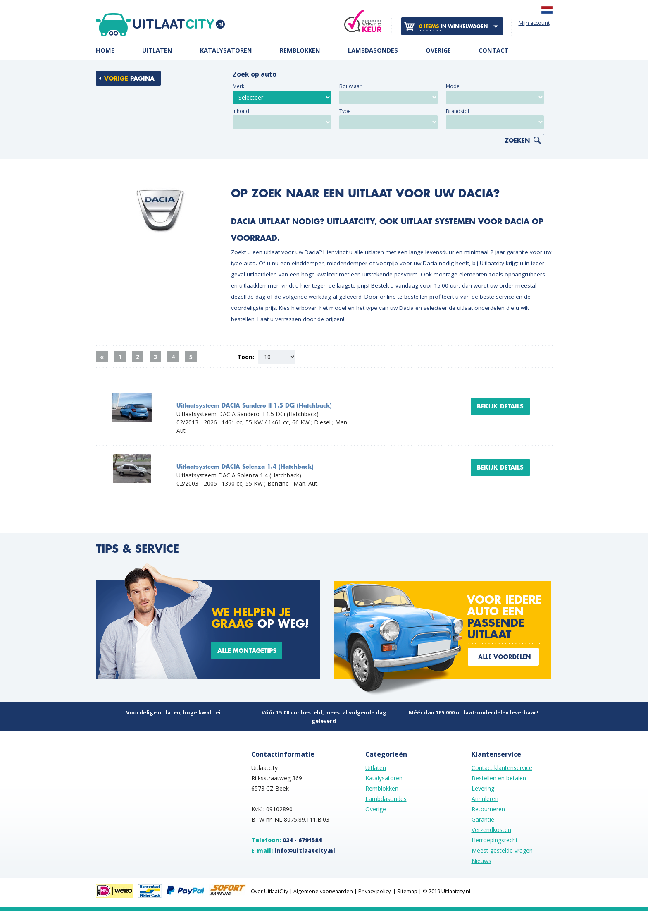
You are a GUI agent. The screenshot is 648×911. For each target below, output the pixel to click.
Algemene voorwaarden (323, 891)
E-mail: (293, 850)
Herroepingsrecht (495, 840)
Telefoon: (286, 840)
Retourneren (488, 809)
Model (453, 86)
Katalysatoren (226, 50)
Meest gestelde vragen (502, 850)
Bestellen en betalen (499, 778)
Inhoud (241, 111)
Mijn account (534, 22)
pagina (129, 79)
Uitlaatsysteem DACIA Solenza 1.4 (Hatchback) (245, 467)
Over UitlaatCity (269, 891)
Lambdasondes (373, 50)
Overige (438, 50)
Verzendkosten (491, 830)
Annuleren (485, 799)
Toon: (245, 357)
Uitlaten (157, 50)
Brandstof (457, 111)
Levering (483, 788)
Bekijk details (500, 406)
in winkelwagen (453, 26)
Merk (238, 86)
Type (345, 111)
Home (105, 50)
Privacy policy (374, 891)
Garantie (483, 819)
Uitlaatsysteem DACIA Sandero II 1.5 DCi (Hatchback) (254, 405)
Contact (493, 50)
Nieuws (481, 861)
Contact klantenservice (502, 768)
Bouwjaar (350, 86)
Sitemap (407, 891)
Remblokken (300, 50)
